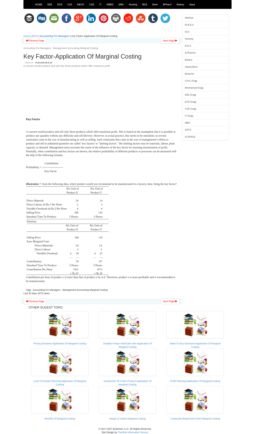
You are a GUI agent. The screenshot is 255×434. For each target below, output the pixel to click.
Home (26, 36)
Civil (69, 4)
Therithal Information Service (133, 432)
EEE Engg (190, 94)
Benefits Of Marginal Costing (59, 418)
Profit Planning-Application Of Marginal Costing (195, 381)
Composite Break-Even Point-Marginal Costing (195, 418)
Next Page (170, 40)
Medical (189, 17)
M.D (187, 31)
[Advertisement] (101, 93)
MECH (80, 4)
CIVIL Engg (191, 80)
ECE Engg (190, 101)
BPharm (167, 4)
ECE (59, 4)
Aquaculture (191, 66)
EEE (49, 4)
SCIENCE (190, 136)
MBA (121, 4)
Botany (180, 4)
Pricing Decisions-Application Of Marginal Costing (59, 343)
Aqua (192, 4)
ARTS (35, 36)
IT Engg (189, 115)
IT (100, 4)
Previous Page (35, 40)
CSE (91, 4)
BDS (144, 4)
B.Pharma (190, 52)
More (155, 4)
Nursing (133, 4)
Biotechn (189, 73)
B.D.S (188, 45)
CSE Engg (190, 108)
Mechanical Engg (194, 87)
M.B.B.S (189, 24)
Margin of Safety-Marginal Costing (127, 418)
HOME (38, 4)
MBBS (110, 4)
